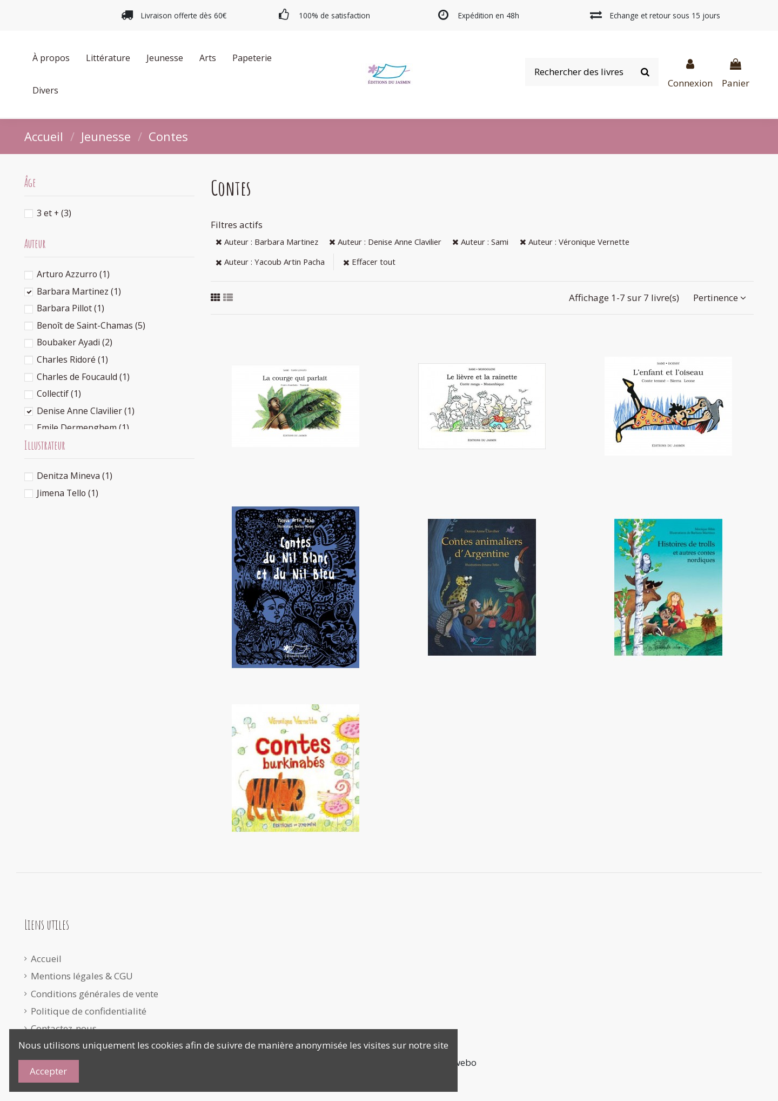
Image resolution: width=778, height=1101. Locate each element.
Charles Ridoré (72, 359)
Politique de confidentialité (88, 1011)
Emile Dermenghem (83, 427)
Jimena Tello (67, 493)
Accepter (48, 1071)
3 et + (54, 213)
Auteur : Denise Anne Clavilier (385, 241)
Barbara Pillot (70, 308)
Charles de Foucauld (83, 377)
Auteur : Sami (480, 241)
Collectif (59, 393)
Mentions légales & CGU (82, 976)
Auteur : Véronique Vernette (574, 241)
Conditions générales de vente (94, 993)
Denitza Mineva (74, 476)
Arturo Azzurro (73, 274)
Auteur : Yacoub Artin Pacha (270, 261)
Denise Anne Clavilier (86, 411)
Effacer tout (369, 261)
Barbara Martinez (79, 291)
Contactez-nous (64, 1028)
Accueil (46, 958)
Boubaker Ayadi (74, 342)
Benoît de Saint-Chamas (91, 325)
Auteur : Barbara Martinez (267, 241)
